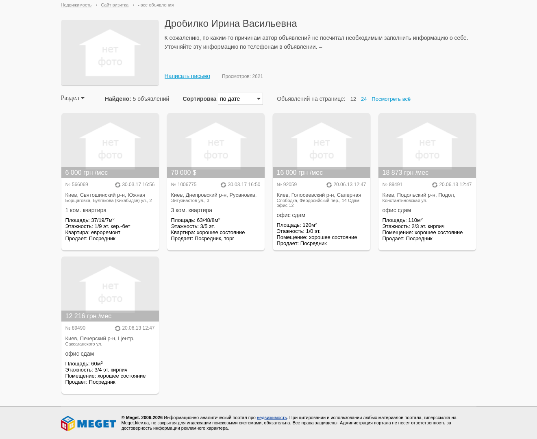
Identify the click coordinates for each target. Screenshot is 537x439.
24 (364, 99)
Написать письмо (187, 76)
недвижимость (272, 417)
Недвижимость (76, 4)
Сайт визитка (114, 4)
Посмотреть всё (391, 99)
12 (353, 99)
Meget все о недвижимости (89, 423)
